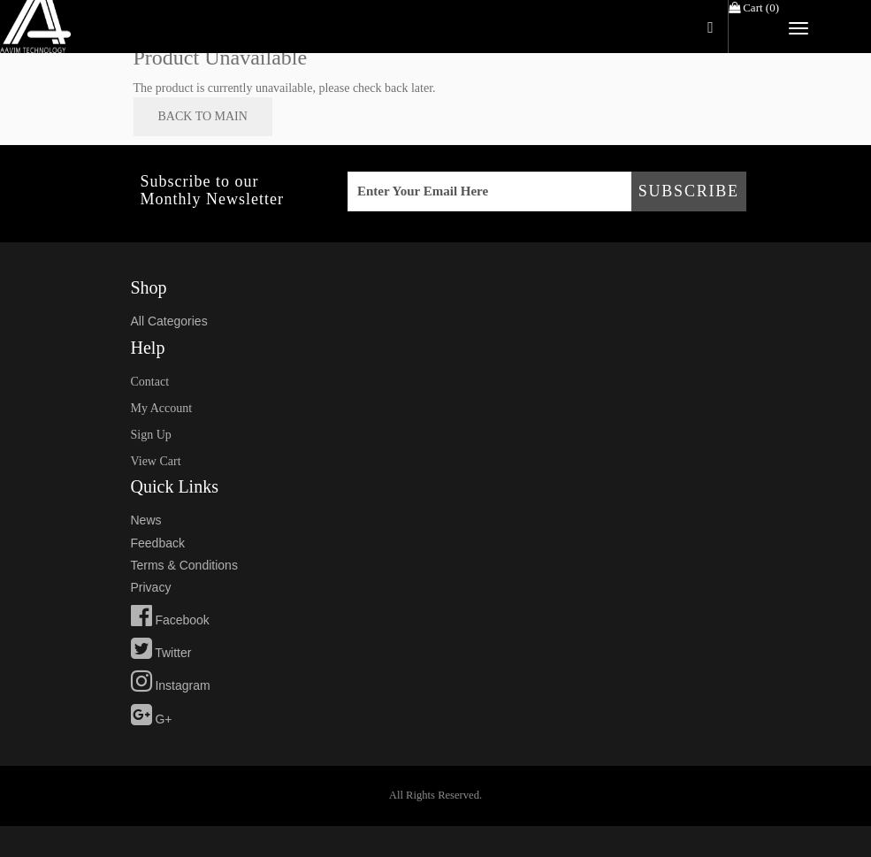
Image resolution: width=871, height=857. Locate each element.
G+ (151, 719)
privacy (151, 587)
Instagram (170, 685)
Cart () (754, 7)
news (146, 520)
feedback (158, 543)
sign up (151, 434)
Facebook (170, 620)
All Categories (169, 321)
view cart (156, 461)
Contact (150, 381)
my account (162, 408)
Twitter (161, 653)
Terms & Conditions (184, 565)
